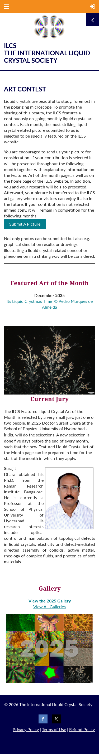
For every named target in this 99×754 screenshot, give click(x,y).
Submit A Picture (24, 223)
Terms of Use (54, 729)
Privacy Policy (26, 729)
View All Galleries (49, 606)
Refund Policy (82, 729)
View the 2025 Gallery (50, 600)
